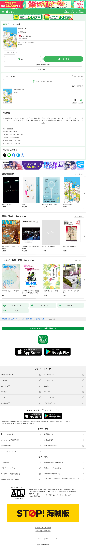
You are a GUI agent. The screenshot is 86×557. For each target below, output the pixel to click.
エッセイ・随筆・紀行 (16, 134)
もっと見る (78, 174)
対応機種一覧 (49, 434)
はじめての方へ (8, 434)
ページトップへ (43, 539)
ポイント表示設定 (50, 445)
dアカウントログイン (8, 451)
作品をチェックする (44, 64)
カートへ (24, 59)
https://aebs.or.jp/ (35, 496)
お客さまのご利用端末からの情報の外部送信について (62, 479)
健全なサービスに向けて (52, 468)
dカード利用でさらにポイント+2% (26, 42)
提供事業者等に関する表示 (53, 462)
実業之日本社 (13, 131)
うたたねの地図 (19, 89)
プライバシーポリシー (9, 468)
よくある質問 (49, 440)
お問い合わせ (6, 445)
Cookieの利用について (52, 474)
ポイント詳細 (23, 38)
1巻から (73, 86)
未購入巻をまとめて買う (44, 81)
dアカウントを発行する (43, 528)
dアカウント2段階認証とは (10, 474)
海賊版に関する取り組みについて (13, 479)
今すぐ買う (65, 59)
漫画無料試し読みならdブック (9, 319)
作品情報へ (42, 69)
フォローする (25, 28)
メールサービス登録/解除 (10, 440)
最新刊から (80, 86)
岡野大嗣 (20, 28)
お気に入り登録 (78, 76)
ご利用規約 (5, 462)
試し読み (11, 52)
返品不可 (20, 44)
